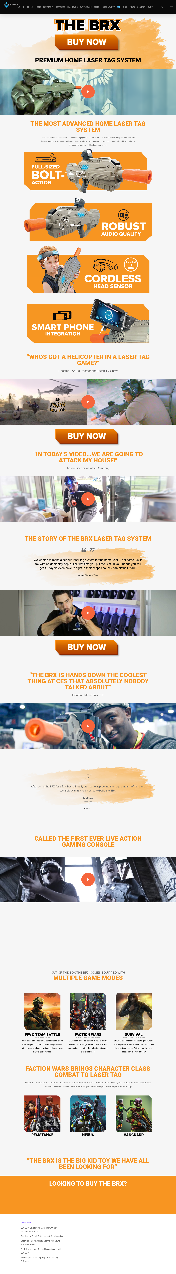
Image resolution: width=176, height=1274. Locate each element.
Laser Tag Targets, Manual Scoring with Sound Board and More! (40, 1243)
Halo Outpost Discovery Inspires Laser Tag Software (39, 1259)
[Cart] (161, 7)
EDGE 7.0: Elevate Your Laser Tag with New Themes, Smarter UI (39, 1230)
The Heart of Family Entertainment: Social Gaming (42, 1236)
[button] (171, 7)
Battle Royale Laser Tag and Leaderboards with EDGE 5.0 (41, 1251)
